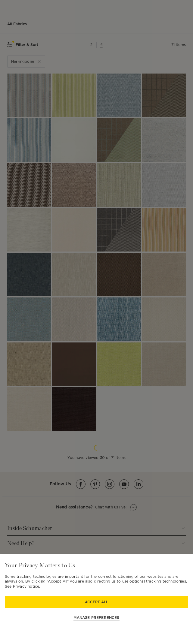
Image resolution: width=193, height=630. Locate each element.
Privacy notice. (26, 586)
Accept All (96, 602)
